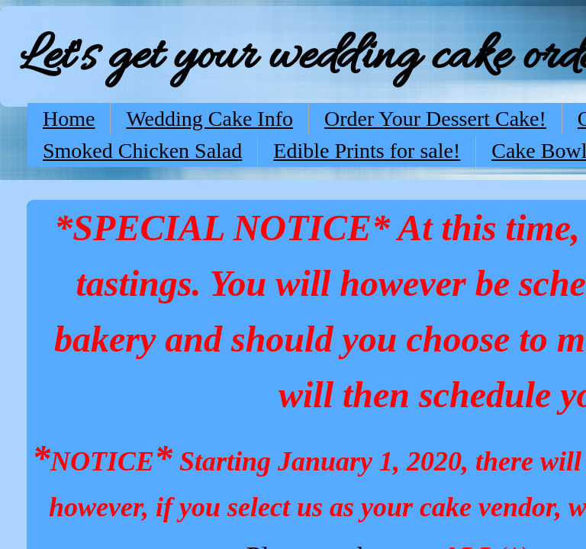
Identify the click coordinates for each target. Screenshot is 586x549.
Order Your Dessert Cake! (435, 118)
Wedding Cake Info (209, 118)
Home (69, 118)
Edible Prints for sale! (366, 150)
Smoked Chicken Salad (142, 150)
